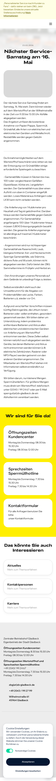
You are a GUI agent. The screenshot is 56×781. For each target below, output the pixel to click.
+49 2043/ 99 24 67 (15, 668)
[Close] (51, 10)
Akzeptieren (28, 761)
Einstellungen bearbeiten (28, 771)
